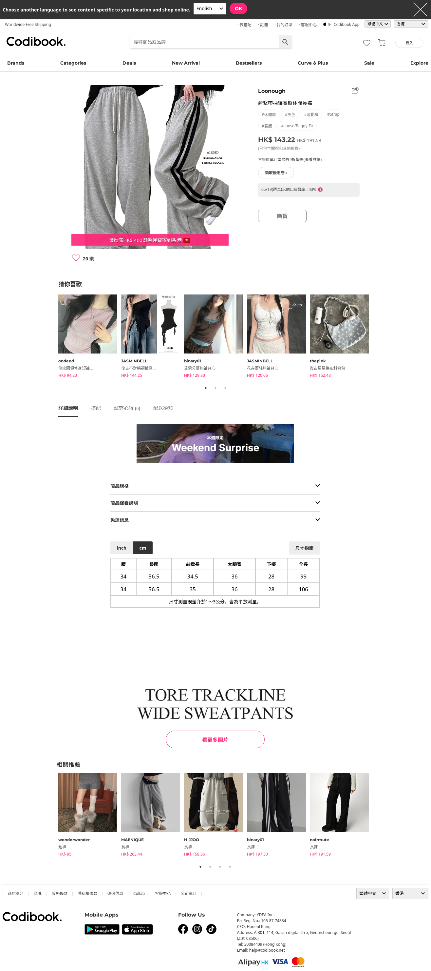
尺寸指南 (304, 548)
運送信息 (115, 893)
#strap (333, 114)
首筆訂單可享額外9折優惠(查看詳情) (290, 159)
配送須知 (163, 408)
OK (238, 8)
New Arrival (186, 63)
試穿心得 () (127, 408)
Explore (419, 63)
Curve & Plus (313, 63)
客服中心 (163, 893)
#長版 (267, 126)
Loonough (272, 91)
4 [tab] (230, 866)
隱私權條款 (87, 893)
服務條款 (59, 893)
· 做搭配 (244, 25)
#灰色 (290, 114)
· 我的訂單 (283, 25)
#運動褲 (311, 114)
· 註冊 (263, 25)
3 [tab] (225, 388)
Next (377, 337)
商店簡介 (16, 893)
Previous (53, 337)
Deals (129, 63)
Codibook (36, 41)
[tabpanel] (89, 337)
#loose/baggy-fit (297, 126)
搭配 (96, 408)
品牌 (38, 893)
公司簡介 (189, 893)
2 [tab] (215, 388)
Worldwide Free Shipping (28, 24)
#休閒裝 (269, 114)
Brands (15, 63)
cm (142, 548)
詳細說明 (68, 408)
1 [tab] (205, 388)
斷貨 (282, 216)
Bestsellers (249, 63)
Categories (73, 63)
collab (139, 893)
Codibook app (347, 24)
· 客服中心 (307, 25)
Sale (369, 63)
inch (122, 548)
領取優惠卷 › (276, 172)
